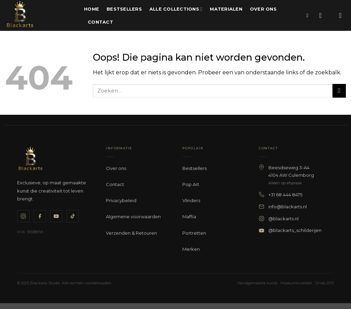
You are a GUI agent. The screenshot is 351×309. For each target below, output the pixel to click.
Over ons (263, 9)
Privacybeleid (121, 200)
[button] (322, 15)
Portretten (194, 233)
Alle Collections (175, 9)
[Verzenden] (339, 90)
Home (91, 9)
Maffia (189, 216)
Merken (191, 249)
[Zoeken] (309, 15)
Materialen (226, 9)
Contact (100, 22)
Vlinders (191, 200)
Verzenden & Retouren (131, 233)
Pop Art (190, 184)
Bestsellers (124, 9)
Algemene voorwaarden (133, 216)
